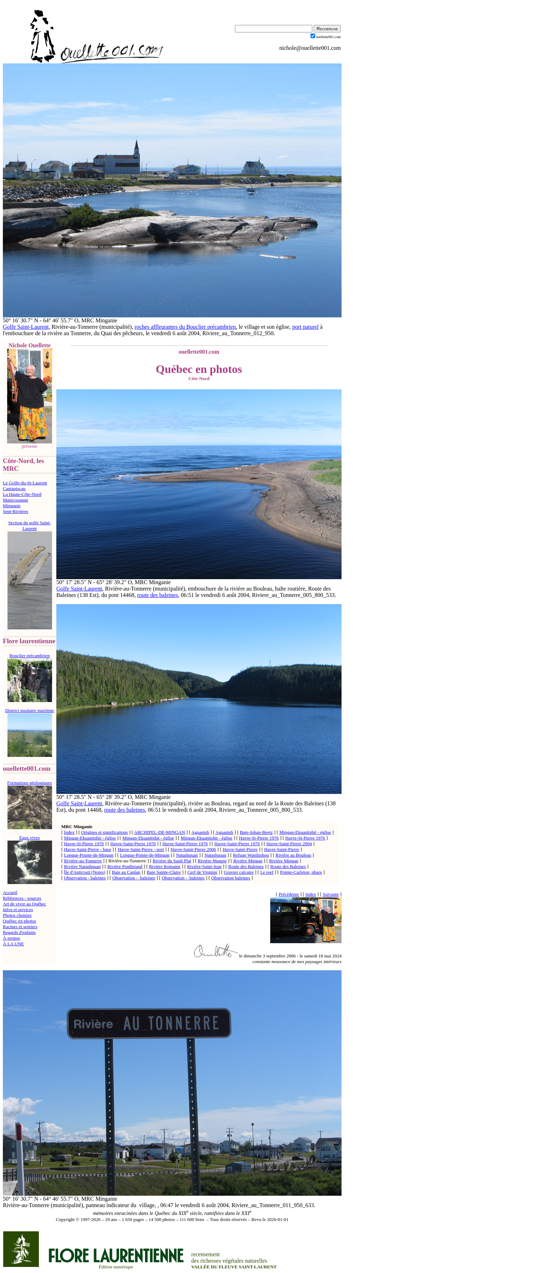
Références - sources (22, 898)
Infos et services (18, 909)
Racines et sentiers (20, 926)
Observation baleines (230, 877)
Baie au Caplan (126, 872)
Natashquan (187, 855)
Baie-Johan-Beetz (256, 832)
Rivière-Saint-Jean (204, 866)
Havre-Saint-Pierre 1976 (133, 843)
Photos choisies (17, 915)
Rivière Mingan (247, 860)
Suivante (331, 894)
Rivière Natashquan (82, 866)
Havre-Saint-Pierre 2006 (193, 849)
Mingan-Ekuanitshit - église (305, 832)
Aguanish (200, 832)
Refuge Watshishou (251, 855)
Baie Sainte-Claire (164, 872)
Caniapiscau (14, 488)
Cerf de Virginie (202, 872)
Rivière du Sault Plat (172, 860)
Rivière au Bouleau (293, 855)
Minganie (12, 505)
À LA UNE (13, 943)
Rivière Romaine (164, 866)
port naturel (305, 327)
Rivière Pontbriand (125, 866)
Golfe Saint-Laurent (25, 327)
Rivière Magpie (212, 860)
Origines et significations (104, 832)
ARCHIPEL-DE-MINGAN (159, 832)
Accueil (10, 892)
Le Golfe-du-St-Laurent (25, 482)
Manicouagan (15, 500)
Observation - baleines (85, 877)
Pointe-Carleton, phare (301, 872)
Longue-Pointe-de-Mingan (89, 855)
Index (69, 832)
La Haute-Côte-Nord (22, 494)
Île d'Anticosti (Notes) (85, 872)
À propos (11, 938)
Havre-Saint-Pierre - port (141, 849)
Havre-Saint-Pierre (239, 849)
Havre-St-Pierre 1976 (259, 838)
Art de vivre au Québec (24, 903)
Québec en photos (19, 921)
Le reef (266, 872)
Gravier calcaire (238, 872)
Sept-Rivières (15, 511)
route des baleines (157, 595)
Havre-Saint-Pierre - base (87, 849)
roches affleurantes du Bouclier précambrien (185, 327)
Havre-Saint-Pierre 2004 (289, 843)
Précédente (288, 894)
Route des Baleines (246, 866)
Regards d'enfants (19, 932)
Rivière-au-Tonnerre (83, 860)
